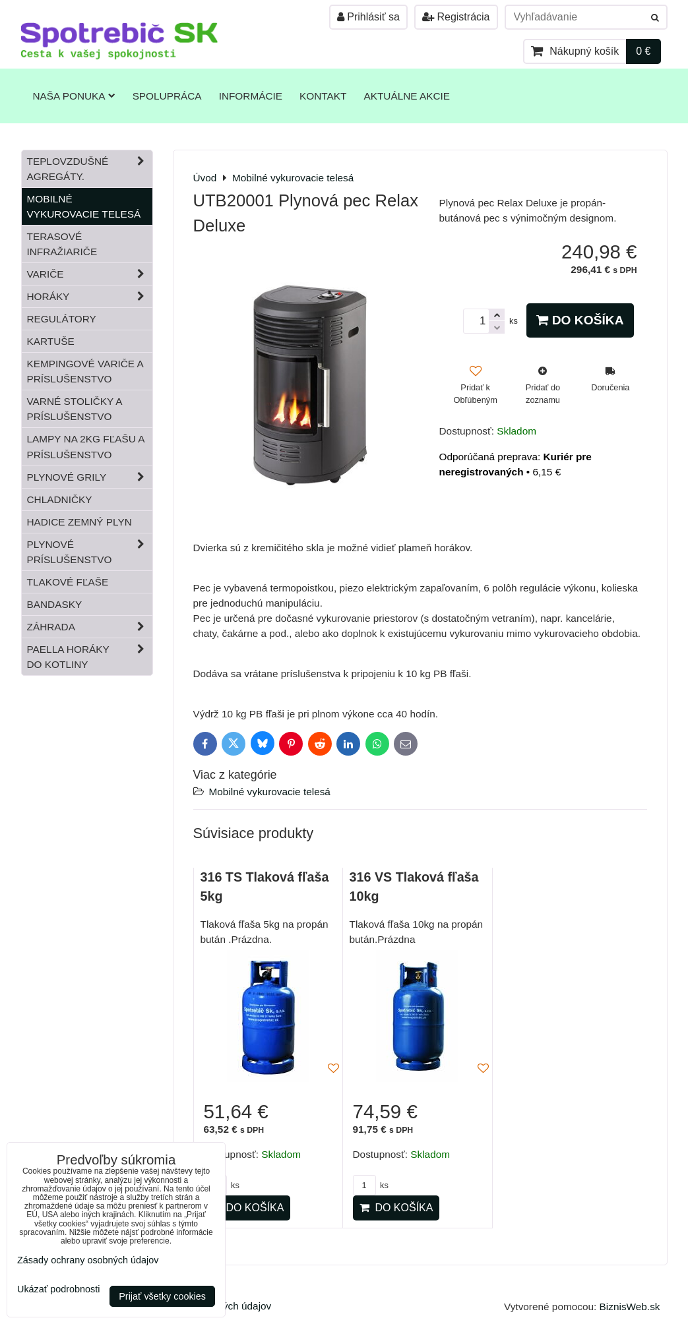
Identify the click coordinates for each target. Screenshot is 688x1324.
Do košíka (579, 320)
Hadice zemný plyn (79, 521)
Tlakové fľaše (68, 581)
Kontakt (322, 96)
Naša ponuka (74, 96)
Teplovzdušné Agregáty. (89, 168)
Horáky (89, 296)
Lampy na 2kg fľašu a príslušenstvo (86, 446)
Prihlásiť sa (368, 16)
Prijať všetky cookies (162, 1296)
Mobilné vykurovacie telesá (269, 791)
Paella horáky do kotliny (89, 656)
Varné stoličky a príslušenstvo (75, 409)
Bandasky (54, 604)
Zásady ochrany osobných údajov (87, 1260)
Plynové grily (89, 477)
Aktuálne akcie (406, 96)
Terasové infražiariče (62, 244)
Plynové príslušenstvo (89, 551)
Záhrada (89, 627)
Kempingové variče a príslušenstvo (85, 371)
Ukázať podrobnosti (58, 1289)
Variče (89, 274)
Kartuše (51, 341)
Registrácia (455, 16)
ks (371, 1185)
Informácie (250, 96)
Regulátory (61, 318)
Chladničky (59, 499)
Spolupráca (167, 96)
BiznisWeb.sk (630, 1306)
